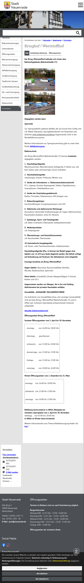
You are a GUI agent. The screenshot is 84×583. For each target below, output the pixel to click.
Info (27, 53)
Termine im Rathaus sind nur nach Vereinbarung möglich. (54, 505)
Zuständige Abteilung (40, 53)
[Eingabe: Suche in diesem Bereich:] (39, 32)
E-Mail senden (12, 472)
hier (26, 426)
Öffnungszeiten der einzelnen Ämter (45, 530)
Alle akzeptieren (42, 579)
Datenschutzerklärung (61, 560)
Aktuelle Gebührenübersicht (36, 311)
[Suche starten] (78, 33)
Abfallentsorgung (37, 146)
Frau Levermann (9, 455)
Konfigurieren (42, 568)
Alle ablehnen (42, 573)
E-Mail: (5, 522)
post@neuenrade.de (17, 522)
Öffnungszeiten (57, 53)
